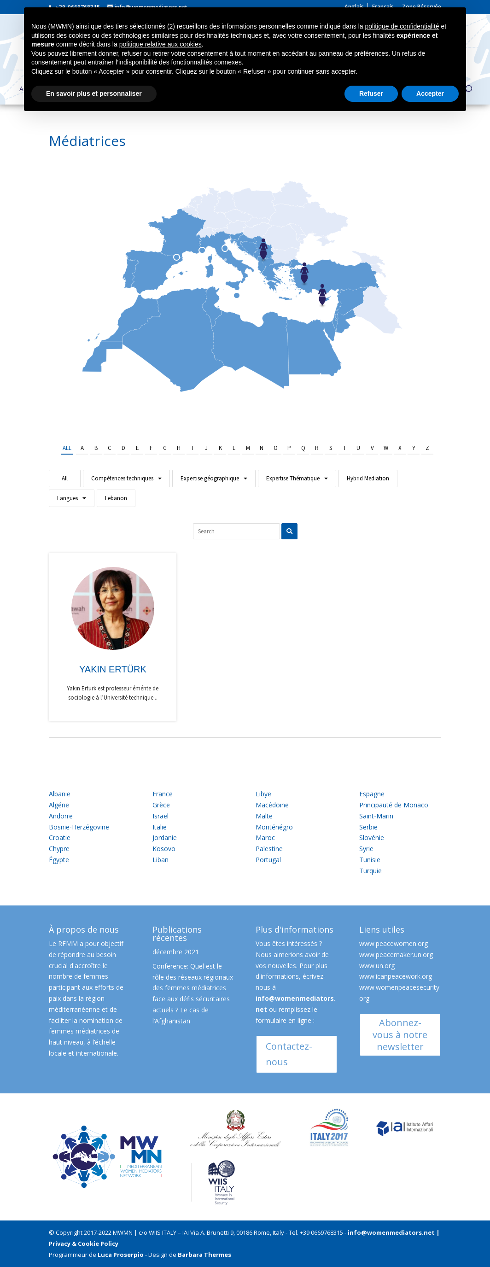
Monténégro (274, 827)
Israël (160, 816)
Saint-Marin (376, 816)
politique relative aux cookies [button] (160, 44)
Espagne (372, 793)
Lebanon (116, 498)
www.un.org (377, 965)
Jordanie (164, 837)
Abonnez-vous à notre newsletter (400, 1034)
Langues (67, 498)
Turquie (370, 870)
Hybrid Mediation (368, 478)
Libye (263, 793)
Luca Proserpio (121, 1254)
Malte (264, 816)
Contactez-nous (289, 1054)
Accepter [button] (430, 93)
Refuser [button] (371, 93)
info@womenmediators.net (391, 1232)
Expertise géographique (210, 478)
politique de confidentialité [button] (402, 26)
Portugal (268, 859)
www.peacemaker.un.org (396, 954)
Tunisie (369, 859)
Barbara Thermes (204, 1254)
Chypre (59, 848)
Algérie (59, 804)
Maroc (265, 837)
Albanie (59, 793)
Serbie (368, 827)
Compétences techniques (122, 478)
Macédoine (272, 804)
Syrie (366, 848)
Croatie (59, 837)
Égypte (59, 859)
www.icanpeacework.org (395, 976)
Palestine (269, 848)
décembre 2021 (175, 951)
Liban (160, 859)
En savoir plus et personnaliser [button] (94, 93)
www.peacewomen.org (393, 943)
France (162, 793)
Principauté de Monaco (393, 804)
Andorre (61, 816)
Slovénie (371, 837)
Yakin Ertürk (112, 669)
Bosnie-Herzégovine (79, 827)
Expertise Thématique (293, 478)
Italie (159, 827)
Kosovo (163, 848)
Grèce (161, 804)
